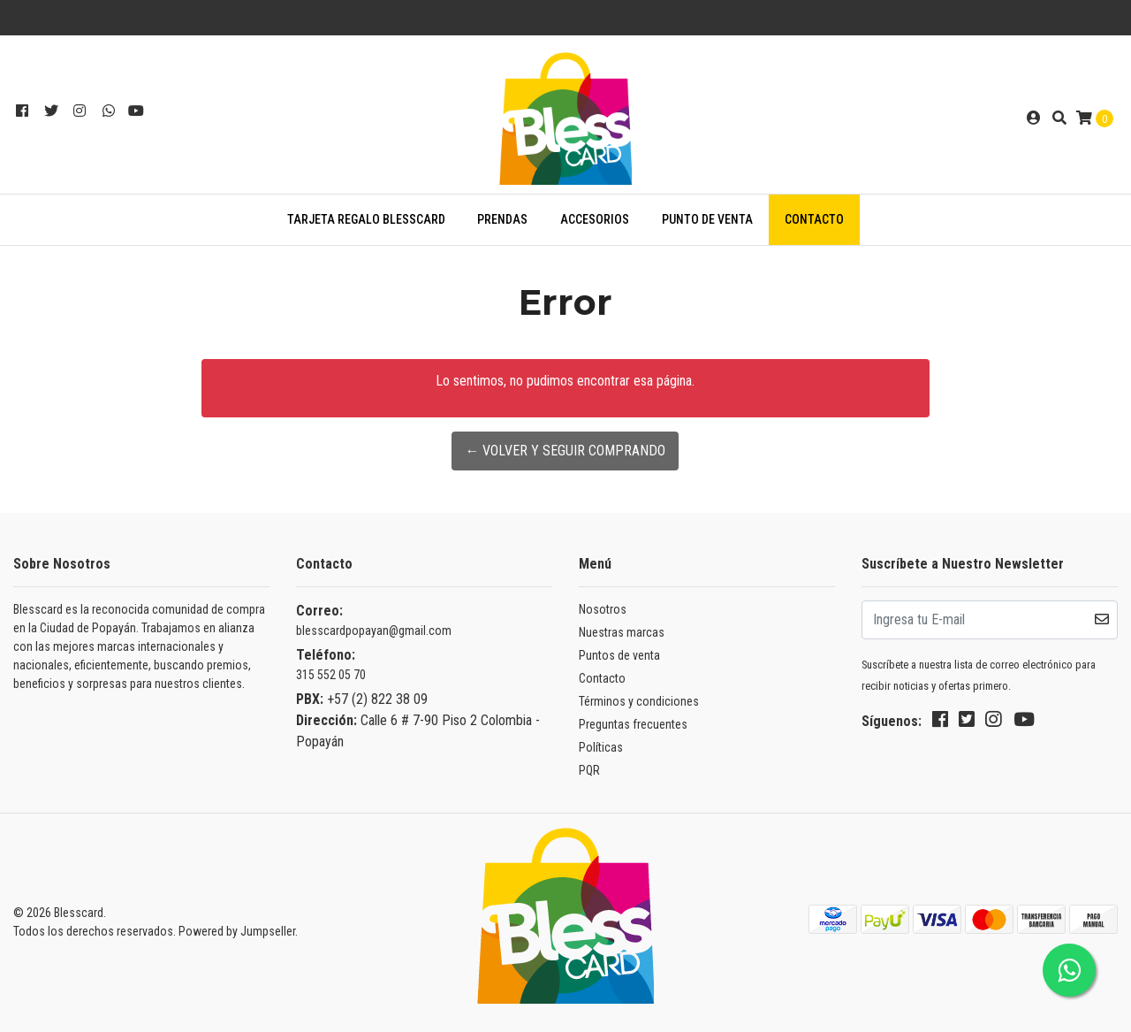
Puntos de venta (619, 655)
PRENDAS (502, 219)
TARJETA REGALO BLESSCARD (366, 219)
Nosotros (602, 609)
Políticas (601, 747)
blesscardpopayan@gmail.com (374, 630)
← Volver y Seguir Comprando (565, 450)
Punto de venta (707, 219)
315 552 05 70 (331, 675)
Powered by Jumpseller (236, 931)
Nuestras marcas (621, 632)
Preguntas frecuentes (633, 724)
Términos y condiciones (639, 701)
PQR (589, 770)
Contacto (814, 219)
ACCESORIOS (594, 219)
